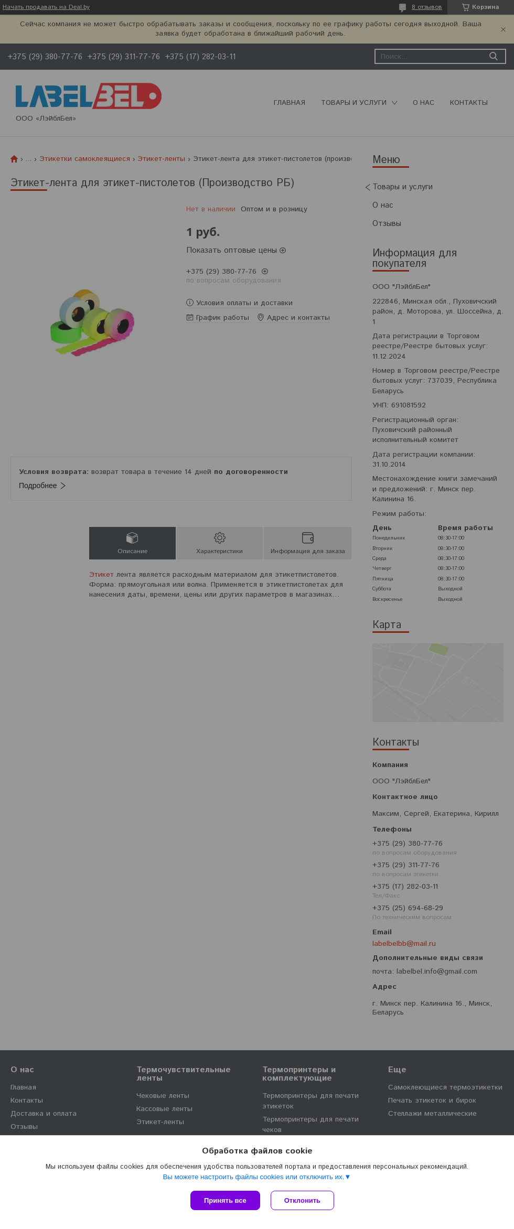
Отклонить (302, 1200)
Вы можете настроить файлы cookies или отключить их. (253, 1177)
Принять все (225, 1200)
